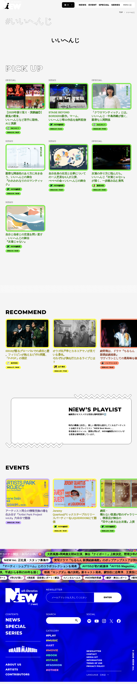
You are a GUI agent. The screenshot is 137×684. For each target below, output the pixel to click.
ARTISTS (11, 669)
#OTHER (52, 670)
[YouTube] (96, 621)
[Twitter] (111, 621)
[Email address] (70, 597)
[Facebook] (118, 621)
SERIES (115, 5)
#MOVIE (52, 650)
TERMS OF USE (94, 663)
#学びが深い (17, 578)
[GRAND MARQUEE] (23, 649)
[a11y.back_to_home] (11, 6)
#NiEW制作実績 (94, 578)
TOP (121, 12)
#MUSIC (52, 640)
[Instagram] (104, 621)
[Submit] (77, 620)
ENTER (108, 597)
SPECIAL (104, 5)
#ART (50, 645)
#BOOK (51, 655)
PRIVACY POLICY (95, 666)
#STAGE (52, 660)
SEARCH (51, 614)
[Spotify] (89, 621)
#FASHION (54, 665)
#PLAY (51, 635)
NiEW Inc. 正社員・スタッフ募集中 (28, 560)
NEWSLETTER (54, 589)
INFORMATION (94, 660)
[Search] (63, 620)
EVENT (92, 5)
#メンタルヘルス (73, 578)
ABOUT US (13, 664)
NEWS (82, 5)
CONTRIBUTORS (17, 674)
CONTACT (91, 654)
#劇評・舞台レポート (117, 578)
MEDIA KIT (92, 657)
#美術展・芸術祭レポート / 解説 (44, 578)
